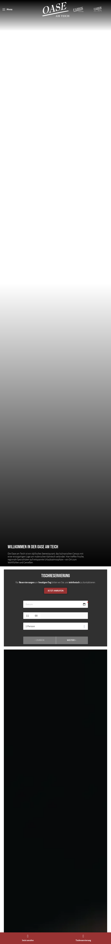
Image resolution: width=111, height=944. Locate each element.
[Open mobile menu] (7, 9)
